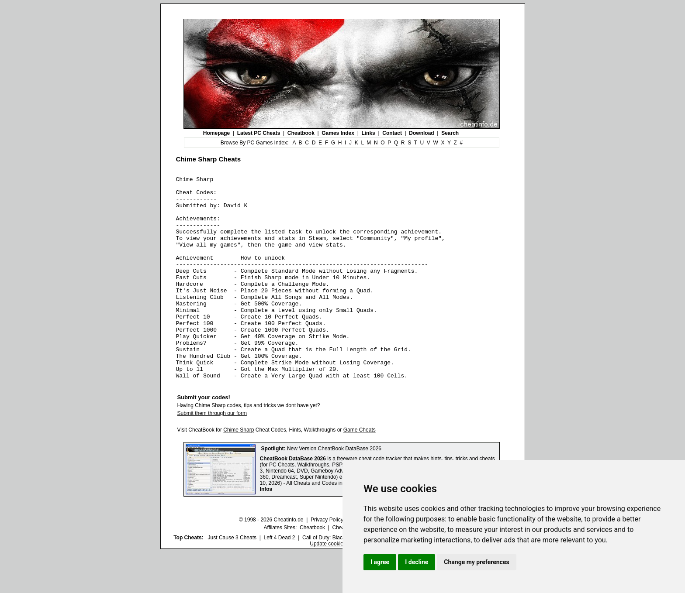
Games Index (338, 133)
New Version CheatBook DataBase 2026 (334, 489)
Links (368, 133)
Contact (392, 133)
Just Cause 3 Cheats (232, 578)
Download (421, 133)
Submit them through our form (212, 454)
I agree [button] (379, 562)
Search (450, 133)
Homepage (216, 133)
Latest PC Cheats (258, 133)
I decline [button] (416, 562)
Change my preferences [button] (476, 562)
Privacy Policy (327, 560)
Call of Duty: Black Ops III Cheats (341, 578)
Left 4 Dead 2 (279, 578)
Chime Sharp (238, 470)
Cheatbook (301, 133)
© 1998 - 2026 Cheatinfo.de (271, 560)
